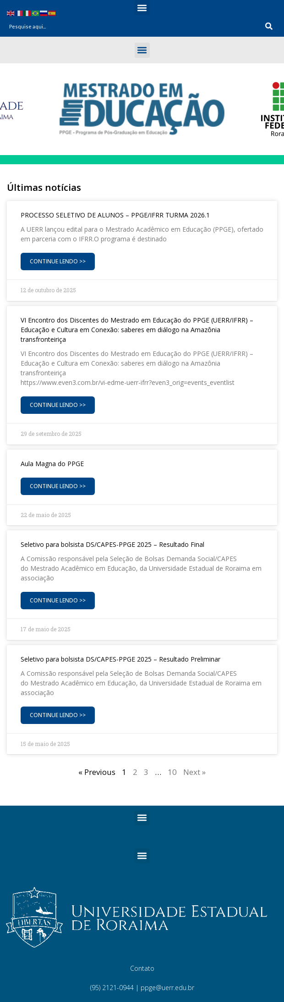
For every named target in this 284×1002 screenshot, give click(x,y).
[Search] (268, 26)
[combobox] (131, 26)
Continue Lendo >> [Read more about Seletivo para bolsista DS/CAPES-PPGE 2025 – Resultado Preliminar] (58, 715)
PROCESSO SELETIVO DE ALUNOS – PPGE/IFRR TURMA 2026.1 (115, 215)
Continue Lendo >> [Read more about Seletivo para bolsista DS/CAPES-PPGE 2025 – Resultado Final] (58, 600)
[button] (142, 7)
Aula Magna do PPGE (52, 463)
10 (172, 772)
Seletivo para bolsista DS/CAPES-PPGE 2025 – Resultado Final (112, 544)
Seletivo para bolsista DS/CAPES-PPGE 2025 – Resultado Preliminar (120, 659)
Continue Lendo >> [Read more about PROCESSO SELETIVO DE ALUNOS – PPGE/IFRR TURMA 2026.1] (58, 261)
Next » (194, 772)
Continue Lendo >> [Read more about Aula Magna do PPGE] (58, 486)
